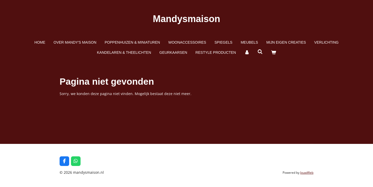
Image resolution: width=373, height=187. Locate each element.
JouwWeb (306, 173)
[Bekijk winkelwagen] (273, 52)
